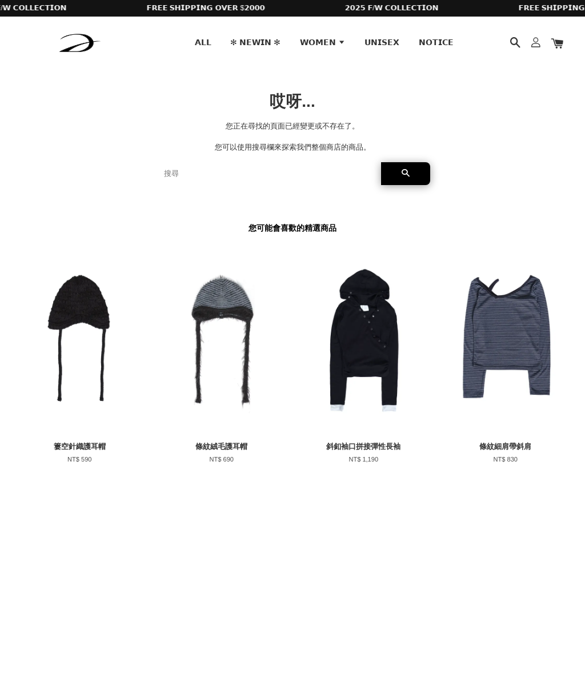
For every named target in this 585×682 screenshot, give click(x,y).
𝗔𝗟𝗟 (203, 42)
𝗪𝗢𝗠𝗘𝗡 (323, 42)
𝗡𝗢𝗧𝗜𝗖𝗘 (436, 42)
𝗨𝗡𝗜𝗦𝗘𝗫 (381, 42)
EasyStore (110, 641)
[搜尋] (268, 173)
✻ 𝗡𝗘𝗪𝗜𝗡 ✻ (255, 42)
